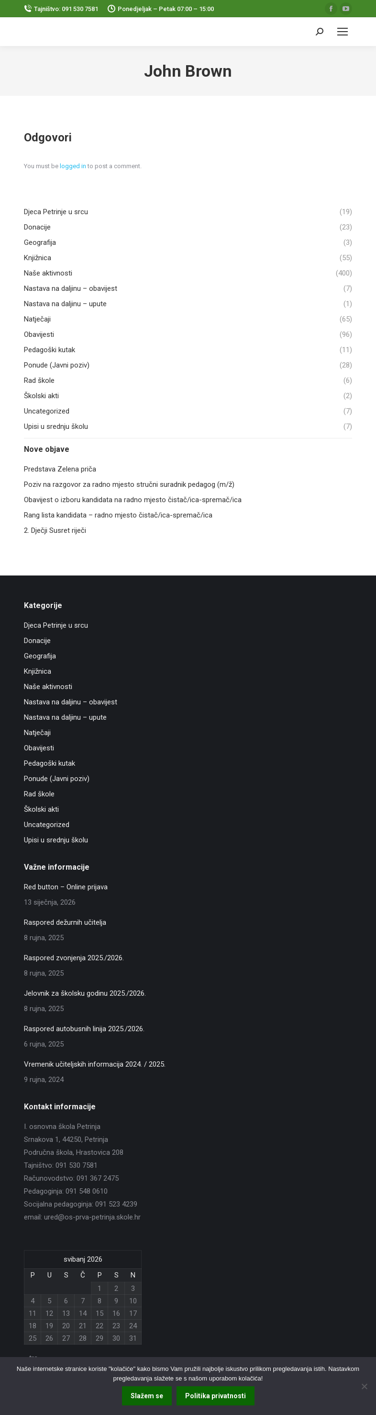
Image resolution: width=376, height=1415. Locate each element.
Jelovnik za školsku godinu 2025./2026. (85, 993)
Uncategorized (46, 824)
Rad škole (39, 794)
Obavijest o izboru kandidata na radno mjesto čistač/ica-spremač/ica (133, 499)
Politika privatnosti (215, 1396)
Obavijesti (39, 748)
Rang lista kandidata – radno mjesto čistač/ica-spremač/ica (118, 515)
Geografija (40, 656)
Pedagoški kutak (49, 763)
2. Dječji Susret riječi (55, 530)
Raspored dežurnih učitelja (65, 922)
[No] (364, 1386)
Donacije (37, 640)
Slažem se (147, 1396)
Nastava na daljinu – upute (65, 717)
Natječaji (37, 732)
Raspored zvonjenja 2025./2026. (74, 958)
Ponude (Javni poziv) (56, 778)
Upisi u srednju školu (56, 840)
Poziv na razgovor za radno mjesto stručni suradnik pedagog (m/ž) (129, 484)
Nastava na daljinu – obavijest (70, 702)
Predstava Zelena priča (60, 469)
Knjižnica (37, 671)
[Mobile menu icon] (342, 31)
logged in (73, 166)
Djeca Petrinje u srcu (56, 625)
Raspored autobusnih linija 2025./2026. (84, 1028)
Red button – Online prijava (66, 887)
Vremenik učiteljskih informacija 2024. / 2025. (95, 1064)
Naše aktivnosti (48, 686)
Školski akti (41, 809)
